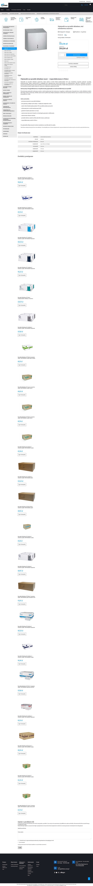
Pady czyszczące (7, 113)
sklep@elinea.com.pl (63, 885)
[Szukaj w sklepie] (73, 5)
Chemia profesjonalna (8, 36)
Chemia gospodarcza (8, 38)
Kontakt (37, 864)
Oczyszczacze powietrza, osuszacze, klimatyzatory (9, 119)
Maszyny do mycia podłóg (7, 100)
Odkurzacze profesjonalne (7, 107)
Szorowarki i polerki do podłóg (9, 104)
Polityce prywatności (42, 844)
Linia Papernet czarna (8, 59)
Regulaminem (40, 825)
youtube (56, 872)
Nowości (5, 133)
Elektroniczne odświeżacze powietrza (10, 80)
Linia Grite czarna (8, 52)
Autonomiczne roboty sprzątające (8, 27)
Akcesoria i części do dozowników (8, 84)
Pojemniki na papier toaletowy (8, 76)
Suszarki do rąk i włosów (7, 87)
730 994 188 (66, 863)
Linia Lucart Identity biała (9, 62)
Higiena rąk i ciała (7, 30)
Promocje (5, 136)
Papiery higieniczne (8, 43)
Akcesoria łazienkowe (8, 82)
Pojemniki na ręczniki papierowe (8, 73)
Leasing (29, 873)
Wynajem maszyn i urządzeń (7, 123)
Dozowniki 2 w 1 (7, 68)
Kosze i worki (6, 90)
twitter (58, 872)
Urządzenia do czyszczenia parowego (8, 110)
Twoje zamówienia (14, 864)
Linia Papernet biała (8, 57)
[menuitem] (2, 9)
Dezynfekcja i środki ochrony (8, 33)
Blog (29, 875)
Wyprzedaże (6, 128)
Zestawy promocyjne (8, 126)
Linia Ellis (6, 61)
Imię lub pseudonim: (22, 828)
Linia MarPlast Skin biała (9, 54)
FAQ (3, 869)
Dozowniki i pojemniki (8, 46)
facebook (54, 872)
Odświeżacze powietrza (9, 41)
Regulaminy (4, 864)
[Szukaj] (82, 5)
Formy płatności (22, 865)
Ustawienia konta (14, 866)
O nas (37, 866)
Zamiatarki (6, 131)
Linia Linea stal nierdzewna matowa (9, 48)
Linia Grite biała (7, 50)
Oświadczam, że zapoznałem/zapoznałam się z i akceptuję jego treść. (37, 840)
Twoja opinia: (20, 832)
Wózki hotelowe (7, 115)
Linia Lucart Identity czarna (8, 65)
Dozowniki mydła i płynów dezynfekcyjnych (9, 71)
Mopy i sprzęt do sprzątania (7, 93)
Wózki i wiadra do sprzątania (7, 97)
